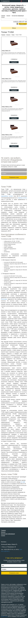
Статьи (2, 17)
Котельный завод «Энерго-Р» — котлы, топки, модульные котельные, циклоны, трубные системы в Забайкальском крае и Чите (14, 9)
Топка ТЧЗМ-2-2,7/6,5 (7, 106)
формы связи (4, 616)
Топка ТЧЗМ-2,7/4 (6, 50)
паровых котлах (22, 197)
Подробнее (14, 62)
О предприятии (5, 1)
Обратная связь (5, 3)
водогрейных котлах (7, 196)
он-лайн (23, 482)
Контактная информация (18, 15)
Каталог (8, 15)
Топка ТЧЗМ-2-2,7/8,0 (7, 134)
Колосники (4, 299)
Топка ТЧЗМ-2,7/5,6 (6, 78)
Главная (3, 15)
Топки (13, 34)
